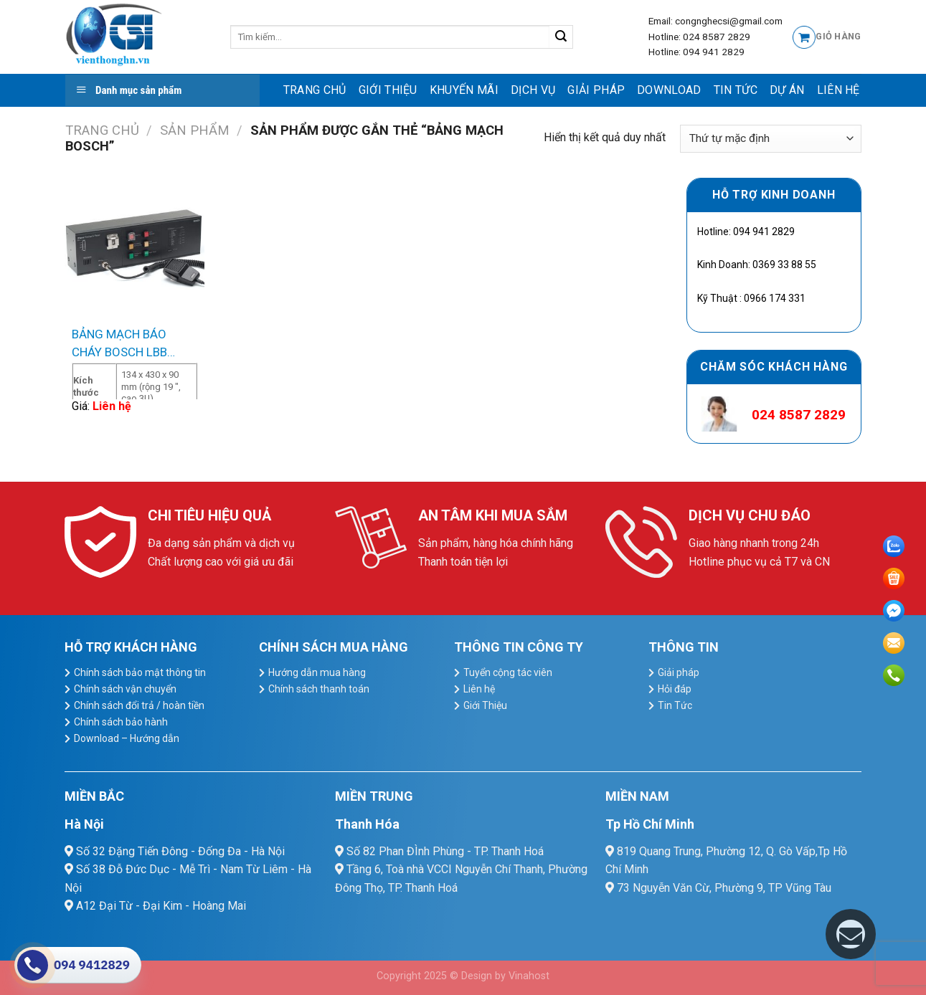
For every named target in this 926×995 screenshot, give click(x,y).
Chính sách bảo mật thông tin (140, 672)
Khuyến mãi (464, 90)
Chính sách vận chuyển (125, 689)
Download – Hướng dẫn (126, 738)
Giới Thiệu (388, 90)
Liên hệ (838, 90)
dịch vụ (533, 90)
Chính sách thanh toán (318, 689)
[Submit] (561, 37)
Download (669, 90)
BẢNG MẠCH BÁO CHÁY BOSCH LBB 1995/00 (119, 344)
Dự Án (787, 90)
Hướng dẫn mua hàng (317, 672)
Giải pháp (596, 90)
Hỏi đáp (674, 689)
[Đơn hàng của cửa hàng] (770, 139)
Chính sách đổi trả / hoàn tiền (139, 705)
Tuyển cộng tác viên (507, 672)
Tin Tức (735, 90)
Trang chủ (314, 90)
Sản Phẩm (195, 130)
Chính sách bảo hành (121, 722)
